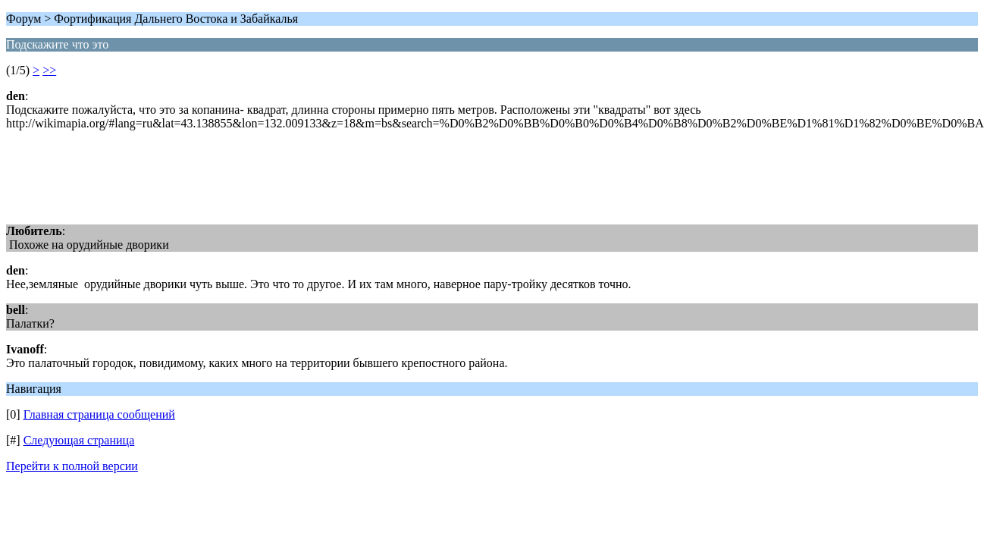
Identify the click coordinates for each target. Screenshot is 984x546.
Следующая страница (79, 440)
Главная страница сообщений (99, 414)
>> (49, 70)
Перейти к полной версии (72, 466)
